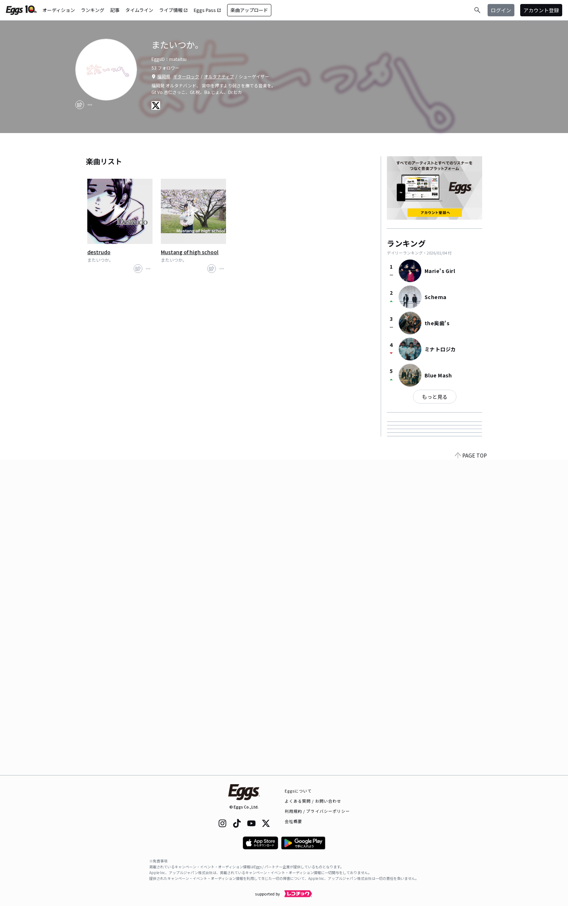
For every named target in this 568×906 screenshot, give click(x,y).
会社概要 (293, 821)
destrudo (98, 252)
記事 (115, 10)
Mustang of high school (189, 252)
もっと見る (434, 396)
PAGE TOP (471, 770)
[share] (79, 104)
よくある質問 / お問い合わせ (313, 801)
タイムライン (139, 10)
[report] (89, 104)
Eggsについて (298, 791)
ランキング (92, 10)
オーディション (58, 10)
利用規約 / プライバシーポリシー (317, 811)
